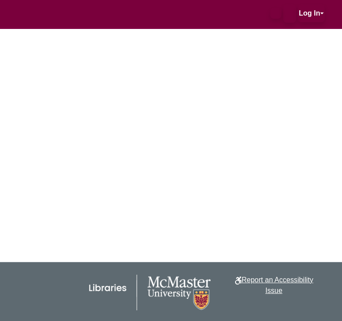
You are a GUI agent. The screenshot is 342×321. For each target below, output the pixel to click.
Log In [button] (309, 13)
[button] (275, 13)
